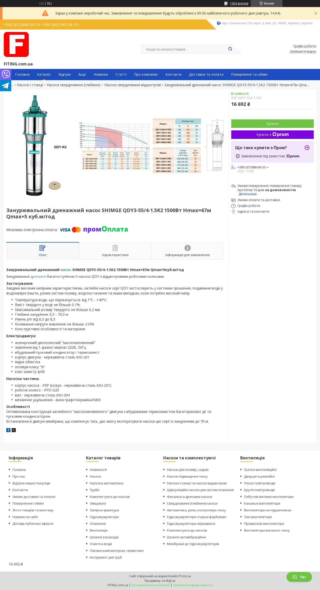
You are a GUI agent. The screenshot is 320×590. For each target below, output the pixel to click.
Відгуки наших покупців (31, 483)
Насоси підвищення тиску (187, 476)
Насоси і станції (30, 85)
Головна (22, 74)
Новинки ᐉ (98, 469)
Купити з (272, 134)
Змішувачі (98, 503)
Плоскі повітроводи (259, 483)
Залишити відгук (303, 51)
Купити (272, 123)
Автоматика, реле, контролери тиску (196, 510)
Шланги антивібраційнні (186, 537)
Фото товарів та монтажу (33, 510)
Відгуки (64, 74)
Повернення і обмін (28, 503)
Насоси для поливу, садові (187, 469)
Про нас (18, 476)
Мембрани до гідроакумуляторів (193, 544)
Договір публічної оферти (32, 523)
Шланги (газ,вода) (104, 537)
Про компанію (146, 74)
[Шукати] (230, 49)
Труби (94, 490)
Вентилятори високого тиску (267, 530)
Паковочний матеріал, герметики (117, 550)
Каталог (44, 74)
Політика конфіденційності (193, 585)
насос (65, 269)
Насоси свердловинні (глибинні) (73, 85)
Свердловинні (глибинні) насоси (192, 503)
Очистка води (101, 544)
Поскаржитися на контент (150, 585)
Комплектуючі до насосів (110, 496)
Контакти (173, 74)
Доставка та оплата (206, 74)
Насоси (95, 476)
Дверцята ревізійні (259, 476)
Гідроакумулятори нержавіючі (191, 523)
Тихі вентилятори (258, 517)
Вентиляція (99, 530)
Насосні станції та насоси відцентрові (197, 483)
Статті (121, 74)
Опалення (98, 523)
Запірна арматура (104, 510)
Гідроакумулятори (104, 517)
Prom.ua (185, 576)
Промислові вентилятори (264, 523)
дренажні (38, 276)
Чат (299, 577)
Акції (82, 74)
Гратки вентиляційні (260, 469)
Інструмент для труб (106, 557)
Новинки (101, 74)
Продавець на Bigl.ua (160, 581)
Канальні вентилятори (262, 503)
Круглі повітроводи (259, 490)
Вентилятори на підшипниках (268, 510)
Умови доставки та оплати (33, 496)
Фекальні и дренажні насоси (189, 496)
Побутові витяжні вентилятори (269, 496)
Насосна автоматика (106, 483)
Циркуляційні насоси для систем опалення (200, 490)
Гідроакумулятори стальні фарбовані (196, 517)
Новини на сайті (25, 517)
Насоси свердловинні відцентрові (132, 85)
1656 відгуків (239, 3)
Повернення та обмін (249, 74)
